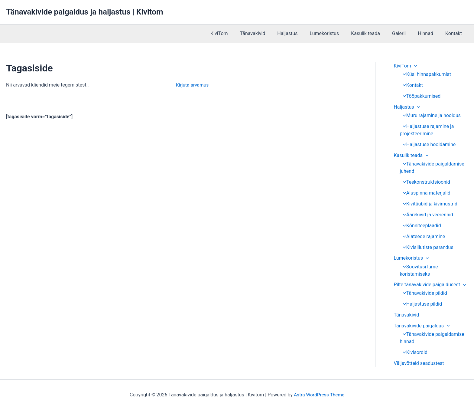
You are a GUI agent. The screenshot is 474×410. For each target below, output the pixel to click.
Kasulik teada (373, 33)
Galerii (405, 33)
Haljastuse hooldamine (427, 144)
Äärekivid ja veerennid (426, 215)
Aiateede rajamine (422, 236)
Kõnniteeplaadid (420, 225)
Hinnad (429, 33)
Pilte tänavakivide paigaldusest (430, 285)
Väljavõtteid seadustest (419, 363)
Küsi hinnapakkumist (425, 74)
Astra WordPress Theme (319, 395)
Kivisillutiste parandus (426, 247)
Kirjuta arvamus (193, 85)
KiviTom (237, 33)
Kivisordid (413, 353)
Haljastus (301, 33)
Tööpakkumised (420, 96)
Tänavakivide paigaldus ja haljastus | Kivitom (84, 11)
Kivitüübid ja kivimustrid (428, 204)
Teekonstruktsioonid (425, 182)
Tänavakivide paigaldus (422, 326)
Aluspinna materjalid (425, 193)
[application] (414, 66)
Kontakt (454, 33)
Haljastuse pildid (420, 304)
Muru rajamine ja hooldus (430, 115)
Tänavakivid (268, 33)
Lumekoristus (335, 33)
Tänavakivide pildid (423, 293)
